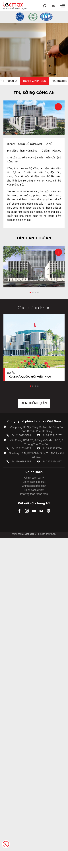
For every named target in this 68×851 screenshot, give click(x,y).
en (53, 5)
